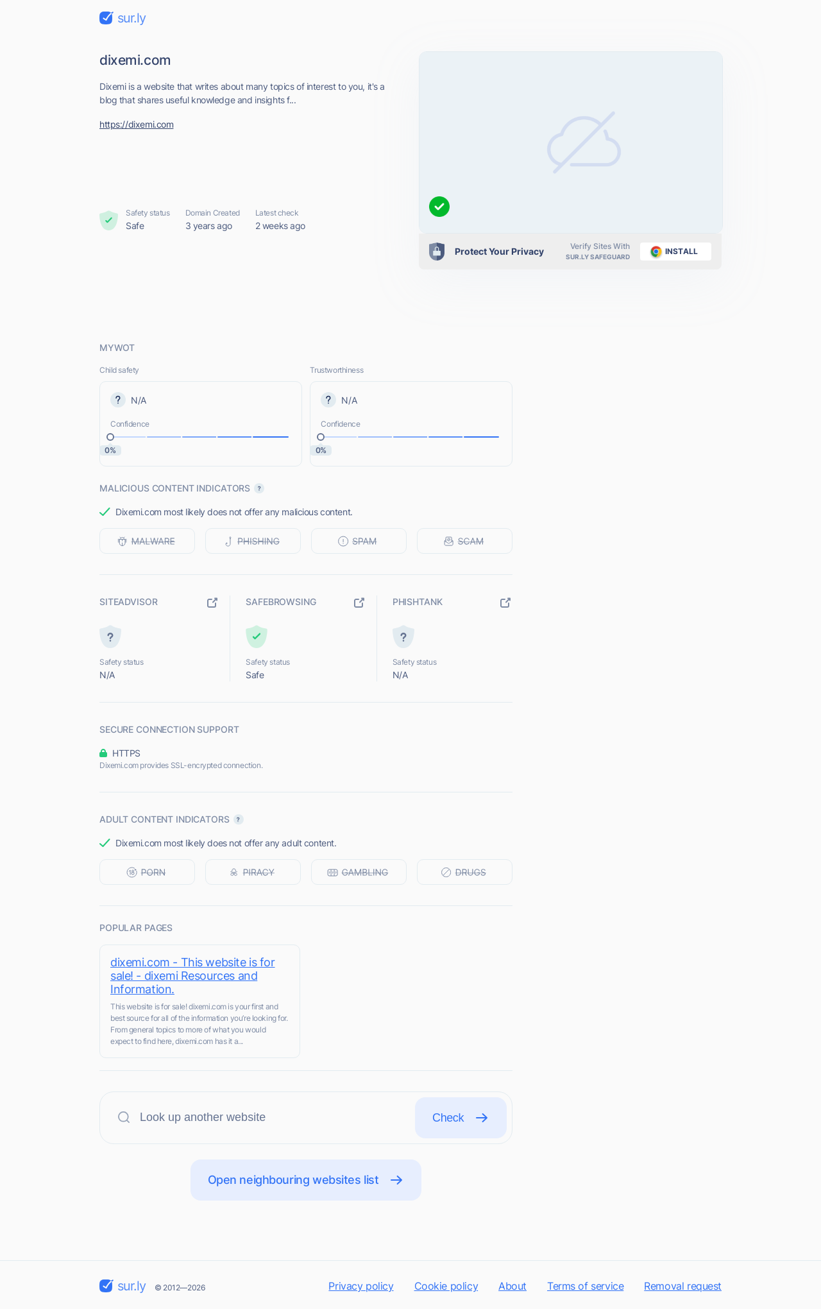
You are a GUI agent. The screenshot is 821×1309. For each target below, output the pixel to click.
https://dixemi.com (136, 124)
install (672, 252)
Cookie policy (446, 1285)
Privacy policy (360, 1285)
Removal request (683, 1285)
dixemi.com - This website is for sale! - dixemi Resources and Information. (192, 975)
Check (460, 1117)
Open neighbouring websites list (306, 1180)
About (512, 1285)
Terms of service (585, 1285)
